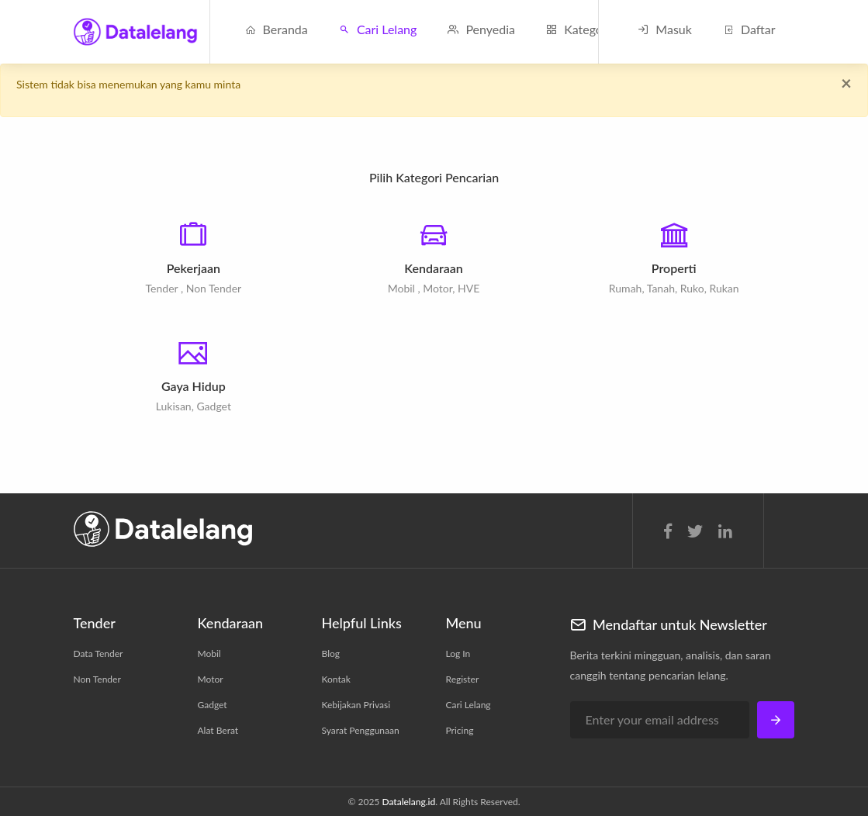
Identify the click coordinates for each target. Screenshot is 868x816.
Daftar (749, 29)
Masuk (665, 29)
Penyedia (481, 29)
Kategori (578, 29)
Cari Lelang (378, 29)
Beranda (276, 29)
